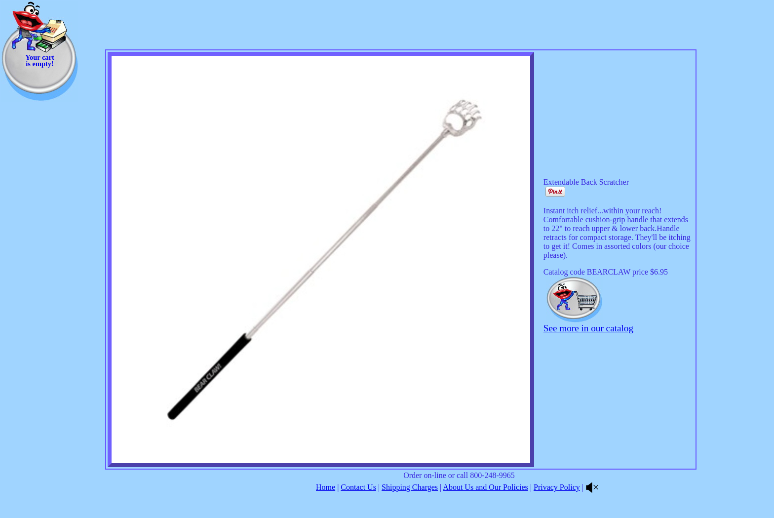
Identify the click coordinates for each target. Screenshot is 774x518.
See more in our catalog (588, 328)
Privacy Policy (557, 487)
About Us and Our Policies (485, 487)
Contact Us (358, 487)
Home (325, 487)
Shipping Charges (410, 487)
